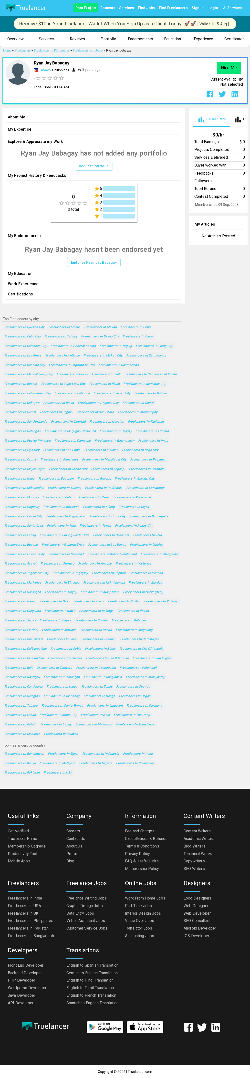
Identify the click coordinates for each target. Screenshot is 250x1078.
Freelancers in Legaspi (108, 469)
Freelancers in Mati (61, 526)
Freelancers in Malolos (101, 450)
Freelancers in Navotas (107, 422)
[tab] (211, 119)
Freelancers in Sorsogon (22, 592)
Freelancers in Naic (95, 715)
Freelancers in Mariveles (22, 582)
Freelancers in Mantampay (137, 412)
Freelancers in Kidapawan (100, 592)
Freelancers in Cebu (135, 327)
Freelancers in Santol (138, 403)
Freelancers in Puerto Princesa (27, 441)
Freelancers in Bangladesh (24, 754)
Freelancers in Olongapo (72, 441)
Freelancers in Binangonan (114, 441)
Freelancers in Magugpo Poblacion (70, 431)
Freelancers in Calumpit (66, 554)
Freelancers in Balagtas (22, 696)
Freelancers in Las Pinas (22, 355)
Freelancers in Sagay (20, 620)
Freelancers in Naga (19, 478)
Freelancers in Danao (96, 630)
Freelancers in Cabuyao (21, 403)
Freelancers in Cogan (134, 696)
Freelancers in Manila (64, 327)
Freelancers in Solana (91, 620)
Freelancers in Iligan (104, 384)
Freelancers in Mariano (59, 630)
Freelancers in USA (58, 772)
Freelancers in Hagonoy (22, 507)
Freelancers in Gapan (20, 601)
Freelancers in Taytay (116, 431)
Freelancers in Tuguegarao (66, 516)
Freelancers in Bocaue (21, 545)
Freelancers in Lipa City (21, 450)
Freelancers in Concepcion (96, 668)
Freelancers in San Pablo (61, 450)
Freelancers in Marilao (145, 582)
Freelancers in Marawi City (135, 478)
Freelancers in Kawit (60, 611)
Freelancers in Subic (65, 649)
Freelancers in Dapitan (108, 573)
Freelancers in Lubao (20, 715)
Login (213, 7)
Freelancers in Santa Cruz (23, 526)
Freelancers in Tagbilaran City (26, 573)
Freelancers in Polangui (161, 601)
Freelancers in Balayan (61, 734)
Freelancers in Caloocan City (25, 346)
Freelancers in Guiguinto (22, 611)
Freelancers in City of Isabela (141, 649)
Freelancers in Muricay (21, 497)
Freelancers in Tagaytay (70, 573)
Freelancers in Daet (54, 601)
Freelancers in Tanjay (61, 592)
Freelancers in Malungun (93, 724)
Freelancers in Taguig (116, 346)
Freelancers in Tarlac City (68, 469)
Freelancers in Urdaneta (111, 535)
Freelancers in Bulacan (129, 620)
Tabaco (45, 70)
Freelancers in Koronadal (132, 497)
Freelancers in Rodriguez (103, 488)
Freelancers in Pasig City (154, 346)
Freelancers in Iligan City (112, 393)
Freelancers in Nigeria (95, 763)
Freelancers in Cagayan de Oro (72, 365)
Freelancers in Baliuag (64, 488)
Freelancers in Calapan (65, 658)
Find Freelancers (173, 7)
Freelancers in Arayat (20, 563)
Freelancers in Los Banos (107, 545)
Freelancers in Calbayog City (25, 649)
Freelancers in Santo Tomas (62, 706)
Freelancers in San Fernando (25, 422)
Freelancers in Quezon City (24, 327)
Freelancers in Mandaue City (145, 384)
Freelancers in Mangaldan (160, 554)
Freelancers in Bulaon (59, 497)
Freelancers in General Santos (73, 346)
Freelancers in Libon (62, 639)
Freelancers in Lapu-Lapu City (63, 384)
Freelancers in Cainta (20, 412)
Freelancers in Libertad (68, 422)
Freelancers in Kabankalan (24, 488)
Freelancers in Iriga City (107, 516)
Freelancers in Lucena (152, 431)
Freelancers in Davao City (100, 336)
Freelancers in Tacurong (132, 715)
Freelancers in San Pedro (95, 412)
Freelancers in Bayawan (61, 507)
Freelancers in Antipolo (62, 355)
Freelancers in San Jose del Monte (151, 374)
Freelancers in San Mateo (145, 488)
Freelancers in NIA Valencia (104, 582)
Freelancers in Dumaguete (148, 516)
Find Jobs (146, 7)
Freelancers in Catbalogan (139, 639)
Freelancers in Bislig (100, 649)
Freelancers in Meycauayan (24, 469)
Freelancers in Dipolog (146, 545)
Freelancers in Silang (98, 507)
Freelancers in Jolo (147, 535)
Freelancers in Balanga (96, 611)
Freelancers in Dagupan (55, 478)
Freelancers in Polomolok (138, 668)
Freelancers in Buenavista (23, 639)
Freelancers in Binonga (62, 582)
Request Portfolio (94, 166)
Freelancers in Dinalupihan (24, 658)
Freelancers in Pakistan (22, 772)
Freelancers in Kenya (20, 763)
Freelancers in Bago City (140, 450)
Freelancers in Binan (58, 403)
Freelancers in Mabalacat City (104, 459)
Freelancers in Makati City (103, 355)
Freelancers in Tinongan (62, 677)
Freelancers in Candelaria (23, 687)
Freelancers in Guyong (94, 478)
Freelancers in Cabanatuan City (27, 393)
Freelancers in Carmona (144, 706)
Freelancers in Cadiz (94, 497)
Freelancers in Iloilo (106, 374)
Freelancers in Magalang (134, 630)
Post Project (85, 7)
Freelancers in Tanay (96, 687)
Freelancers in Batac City (58, 715)
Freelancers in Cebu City (22, 336)
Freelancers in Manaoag (62, 696)
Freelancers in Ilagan (133, 611)
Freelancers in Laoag (20, 535)
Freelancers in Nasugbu (22, 677)
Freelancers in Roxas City (134, 526)
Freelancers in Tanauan (98, 639)
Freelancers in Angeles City (98, 403)
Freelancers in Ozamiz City (24, 554)
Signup (197, 7)
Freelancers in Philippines (135, 763)
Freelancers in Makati (100, 327)
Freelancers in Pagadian (148, 459)
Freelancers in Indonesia (100, 754)
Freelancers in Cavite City (23, 516)
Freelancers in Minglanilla (103, 677)
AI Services (232, 7)
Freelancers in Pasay (72, 374)
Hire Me (229, 68)
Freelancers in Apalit (88, 601)
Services (126, 7)
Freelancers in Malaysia (57, 763)
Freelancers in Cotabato (147, 469)
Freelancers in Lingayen (105, 706)
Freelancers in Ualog (61, 687)
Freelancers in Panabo (146, 573)
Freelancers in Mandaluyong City (28, 374)
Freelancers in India (138, 754)
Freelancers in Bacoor (20, 384)
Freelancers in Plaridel (21, 630)
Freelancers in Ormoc (20, 459)
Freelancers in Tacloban (146, 422)
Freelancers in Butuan (150, 393)
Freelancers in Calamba (72, 393)
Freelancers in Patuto (20, 724)
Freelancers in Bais (18, 668)
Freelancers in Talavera (54, 668)
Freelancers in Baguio (56, 412)
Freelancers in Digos (133, 507)
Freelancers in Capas (55, 620)
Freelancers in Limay (55, 724)
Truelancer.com (140, 1072)
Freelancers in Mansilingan (136, 724)
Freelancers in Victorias (133, 563)
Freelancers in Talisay (60, 336)
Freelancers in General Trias (63, 545)
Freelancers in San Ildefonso (107, 658)
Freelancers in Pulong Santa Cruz (64, 535)
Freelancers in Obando (133, 687)
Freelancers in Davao (138, 336)
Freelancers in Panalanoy (59, 459)
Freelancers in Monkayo (22, 734)
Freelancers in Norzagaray (143, 592)
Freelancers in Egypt (63, 754)
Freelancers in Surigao (57, 563)
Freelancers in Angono (95, 563)
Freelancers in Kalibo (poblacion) (112, 554)
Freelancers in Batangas (22, 431)
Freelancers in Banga (99, 696)
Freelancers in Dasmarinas (119, 365)
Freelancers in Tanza (95, 526)
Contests (107, 7)
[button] (15, 39)
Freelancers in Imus (153, 441)
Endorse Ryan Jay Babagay (94, 262)
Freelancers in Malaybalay (145, 677)
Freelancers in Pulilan (124, 601)
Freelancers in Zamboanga (146, 355)
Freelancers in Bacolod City (24, 365)
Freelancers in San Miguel (152, 658)
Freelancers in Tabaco (21, 706)
